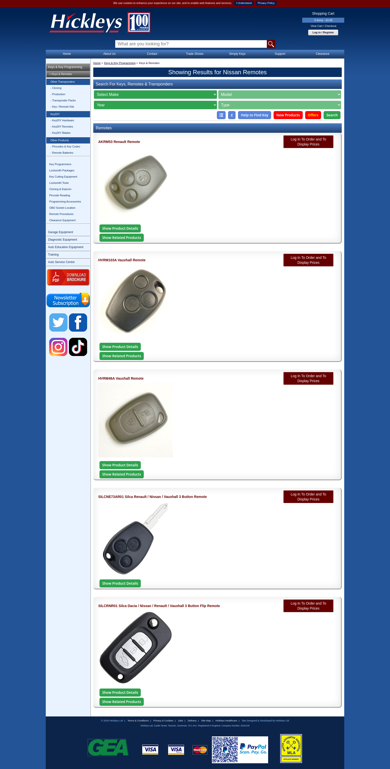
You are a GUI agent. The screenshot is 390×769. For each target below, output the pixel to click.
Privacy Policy (266, 2)
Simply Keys (237, 54)
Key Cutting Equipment (63, 176)
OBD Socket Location (62, 207)
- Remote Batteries (61, 152)
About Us (109, 54)
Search (332, 115)
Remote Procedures (61, 213)
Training (53, 254)
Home (67, 54)
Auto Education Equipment (65, 247)
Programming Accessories (65, 201)
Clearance (323, 54)
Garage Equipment (60, 232)
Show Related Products (121, 237)
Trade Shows (194, 54)
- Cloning (55, 87)
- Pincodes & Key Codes (65, 146)
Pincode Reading (59, 195)
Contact (152, 54)
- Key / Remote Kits (62, 106)
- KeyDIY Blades (60, 132)
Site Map (206, 720)
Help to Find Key (254, 115)
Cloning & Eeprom (60, 189)
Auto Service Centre (61, 262)
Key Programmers (60, 164)
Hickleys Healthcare (226, 720)
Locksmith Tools (59, 182)
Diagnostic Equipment (62, 239)
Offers (313, 115)
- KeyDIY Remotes (61, 126)
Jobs (180, 720)
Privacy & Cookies (163, 720)
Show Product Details (120, 228)
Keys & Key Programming (65, 67)
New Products (288, 115)
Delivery (192, 720)
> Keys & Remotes (60, 73)
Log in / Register (323, 32)
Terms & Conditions (138, 720)
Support (280, 54)
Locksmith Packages (61, 170)
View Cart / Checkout (323, 25)
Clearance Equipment (62, 220)
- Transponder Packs (63, 100)
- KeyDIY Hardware (62, 120)
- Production (57, 94)
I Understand (244, 2)
